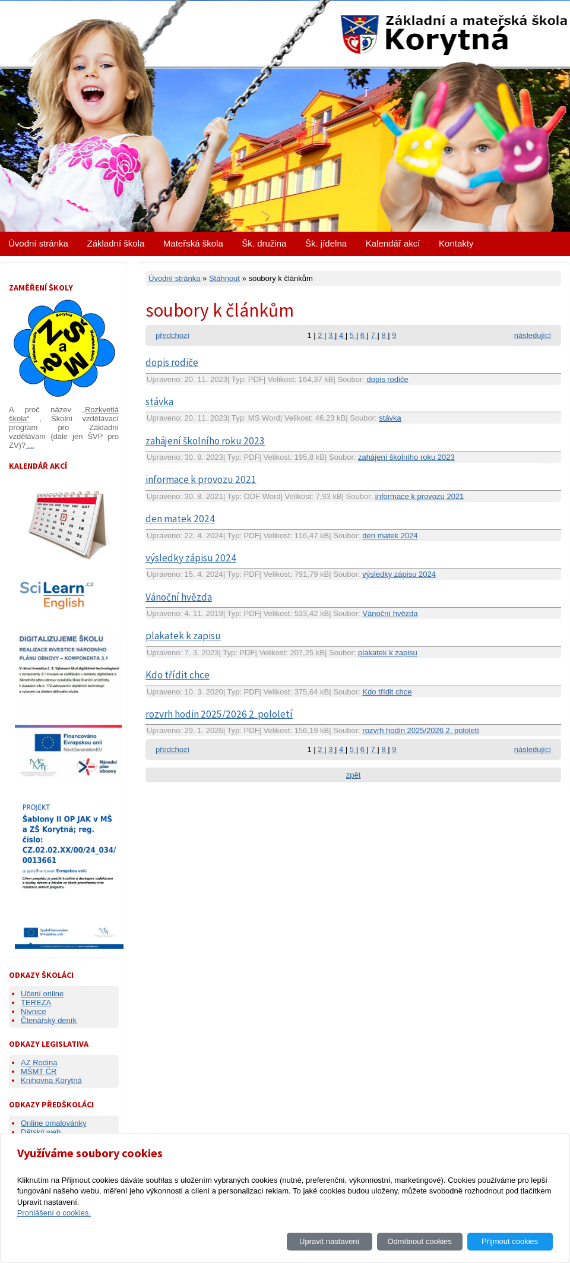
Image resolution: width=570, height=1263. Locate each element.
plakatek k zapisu (183, 635)
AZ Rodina (39, 1062)
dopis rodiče (171, 362)
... (30, 445)
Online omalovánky (54, 1123)
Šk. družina (264, 243)
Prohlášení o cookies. (54, 1212)
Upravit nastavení (329, 1241)
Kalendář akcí (393, 243)
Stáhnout (224, 278)
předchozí (172, 335)
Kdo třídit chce (177, 674)
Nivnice (33, 1011)
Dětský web (41, 1132)
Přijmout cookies (510, 1241)
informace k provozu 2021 (200, 479)
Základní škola (116, 243)
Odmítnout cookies (419, 1241)
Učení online (42, 993)
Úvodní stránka (38, 243)
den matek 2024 (180, 518)
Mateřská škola (193, 243)
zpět (353, 775)
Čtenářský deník (49, 1020)
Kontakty (456, 243)
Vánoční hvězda (178, 597)
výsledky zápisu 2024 (190, 557)
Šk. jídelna (326, 243)
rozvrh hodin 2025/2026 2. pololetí (219, 714)
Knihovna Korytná (51, 1080)
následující (532, 335)
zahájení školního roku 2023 (205, 440)
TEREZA (36, 1002)
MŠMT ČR (38, 1071)
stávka (159, 401)
